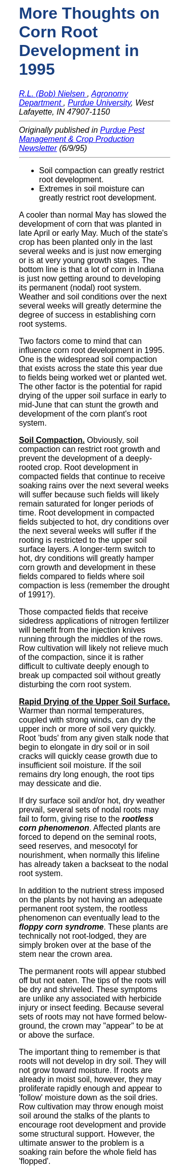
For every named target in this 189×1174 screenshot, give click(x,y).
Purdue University (99, 102)
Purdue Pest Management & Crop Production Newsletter (82, 139)
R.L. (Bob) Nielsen (53, 93)
